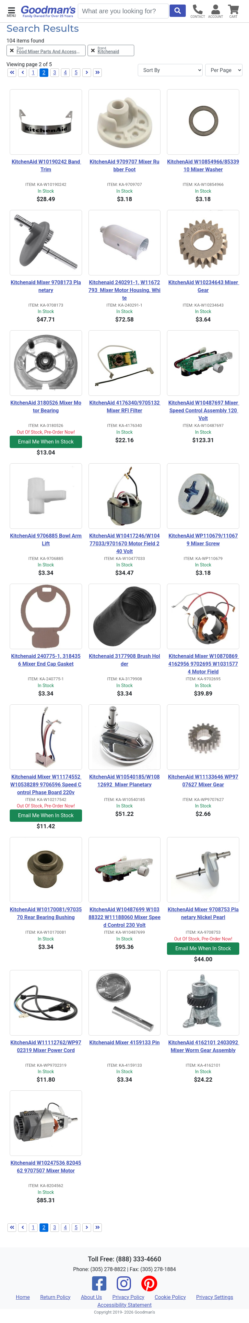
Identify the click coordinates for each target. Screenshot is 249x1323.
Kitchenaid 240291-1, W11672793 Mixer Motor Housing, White (124, 290)
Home (23, 1297)
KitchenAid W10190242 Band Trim (46, 166)
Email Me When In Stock (46, 442)
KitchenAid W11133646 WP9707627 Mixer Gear (203, 781)
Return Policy (55, 1297)
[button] (11, 11)
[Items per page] (224, 70)
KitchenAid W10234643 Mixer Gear (203, 286)
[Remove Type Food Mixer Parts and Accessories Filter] (46, 50)
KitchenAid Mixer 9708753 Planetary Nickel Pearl (203, 913)
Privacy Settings (214, 1297)
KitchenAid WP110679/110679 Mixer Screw (203, 540)
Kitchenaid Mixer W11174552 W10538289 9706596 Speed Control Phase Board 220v (46, 784)
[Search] (123, 11)
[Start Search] (178, 11)
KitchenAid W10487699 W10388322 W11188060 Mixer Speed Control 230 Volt (124, 917)
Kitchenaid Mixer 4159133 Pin (124, 1042)
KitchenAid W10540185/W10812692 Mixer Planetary (124, 781)
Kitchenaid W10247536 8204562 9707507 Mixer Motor (45, 1167)
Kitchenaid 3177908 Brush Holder (124, 660)
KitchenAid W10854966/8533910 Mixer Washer (203, 166)
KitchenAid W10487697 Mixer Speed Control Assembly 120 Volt (203, 410)
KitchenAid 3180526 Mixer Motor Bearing (45, 407)
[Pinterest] (149, 1288)
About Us (91, 1297)
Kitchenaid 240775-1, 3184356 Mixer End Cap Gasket (45, 660)
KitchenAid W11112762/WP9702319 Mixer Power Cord (45, 1046)
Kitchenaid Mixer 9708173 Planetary (46, 286)
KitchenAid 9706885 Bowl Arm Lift (46, 540)
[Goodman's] (48, 12)
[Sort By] (170, 70)
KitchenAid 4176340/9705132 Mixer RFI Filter (124, 407)
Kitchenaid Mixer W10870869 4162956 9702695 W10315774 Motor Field (203, 664)
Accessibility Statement (124, 1305)
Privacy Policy (129, 1297)
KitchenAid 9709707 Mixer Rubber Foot (125, 166)
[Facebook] (99, 1288)
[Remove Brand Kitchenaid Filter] (111, 50)
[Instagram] (124, 1288)
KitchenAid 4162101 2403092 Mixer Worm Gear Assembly (203, 1046)
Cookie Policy (170, 1297)
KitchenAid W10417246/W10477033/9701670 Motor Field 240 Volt (124, 543)
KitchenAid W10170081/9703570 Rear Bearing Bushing (46, 913)
